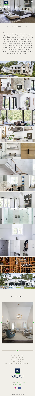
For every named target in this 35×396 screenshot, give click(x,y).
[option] (17, 322)
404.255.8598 (19, 384)
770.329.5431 (21, 382)
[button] (1, 323)
